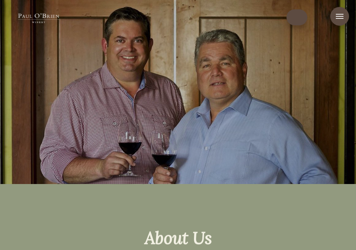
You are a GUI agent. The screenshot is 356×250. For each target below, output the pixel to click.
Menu (339, 16)
